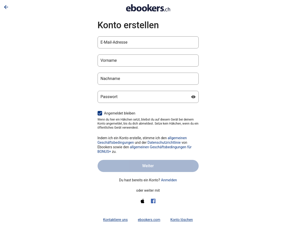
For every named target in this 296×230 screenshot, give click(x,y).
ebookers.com (149, 220)
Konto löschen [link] (181, 220)
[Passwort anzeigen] (193, 97)
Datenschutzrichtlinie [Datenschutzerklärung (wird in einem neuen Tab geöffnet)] (163, 142)
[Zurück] (6, 7)
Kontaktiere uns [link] (115, 220)
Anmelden (169, 180)
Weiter (148, 165)
